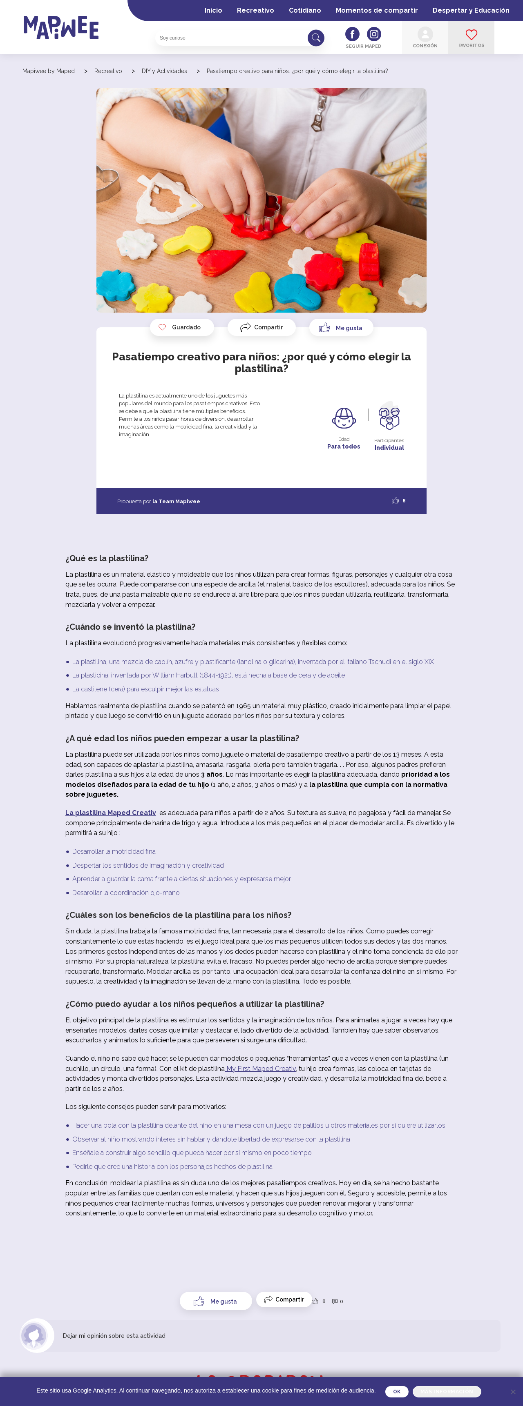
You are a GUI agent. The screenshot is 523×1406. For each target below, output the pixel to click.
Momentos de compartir (377, 10)
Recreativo (255, 10)
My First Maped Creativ (260, 1069)
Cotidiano (305, 10)
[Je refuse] (513, 1392)
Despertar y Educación (471, 10)
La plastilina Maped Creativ (110, 813)
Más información (447, 1392)
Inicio (213, 10)
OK (397, 1392)
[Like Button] (341, 327)
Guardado (179, 327)
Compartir (268, 327)
